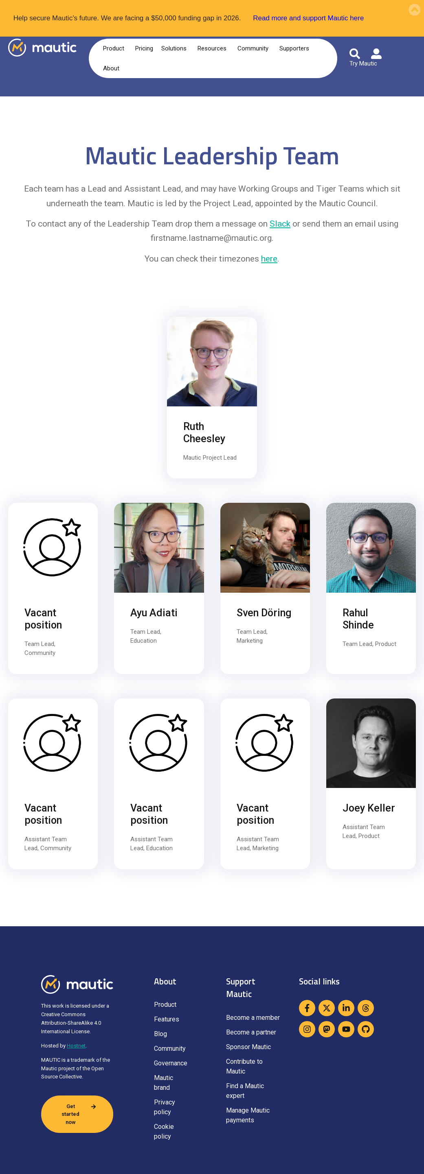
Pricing (144, 48)
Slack (280, 224)
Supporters (295, 48)
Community (254, 48)
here (269, 259)
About (112, 68)
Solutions (175, 48)
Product (115, 48)
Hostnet (76, 1046)
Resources (213, 48)
